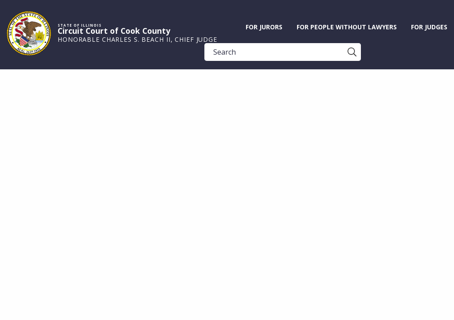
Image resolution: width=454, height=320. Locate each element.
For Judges (429, 27)
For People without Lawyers (347, 27)
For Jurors (264, 27)
